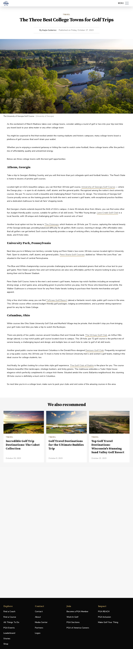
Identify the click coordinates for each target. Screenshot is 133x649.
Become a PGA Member (77, 611)
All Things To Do (11, 622)
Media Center (41, 622)
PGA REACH (103, 611)
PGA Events (9, 627)
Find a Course (9, 617)
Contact (39, 611)
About (38, 617)
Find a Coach (9, 611)
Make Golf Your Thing (108, 622)
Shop (5, 644)
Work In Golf (72, 617)
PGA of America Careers (78, 627)
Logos (37, 633)
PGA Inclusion (104, 617)
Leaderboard (9, 633)
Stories (6, 638)
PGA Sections (73, 622)
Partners (39, 627)
